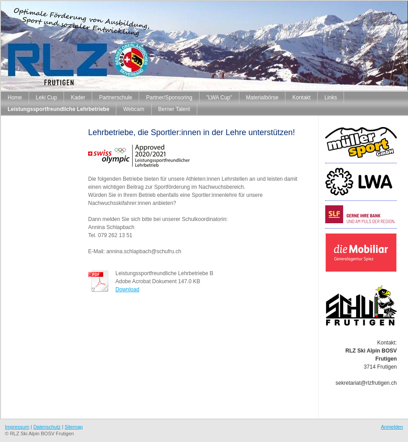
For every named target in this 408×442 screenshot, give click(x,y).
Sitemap (74, 426)
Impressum (17, 426)
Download (127, 289)
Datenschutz (46, 426)
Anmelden (392, 426)
